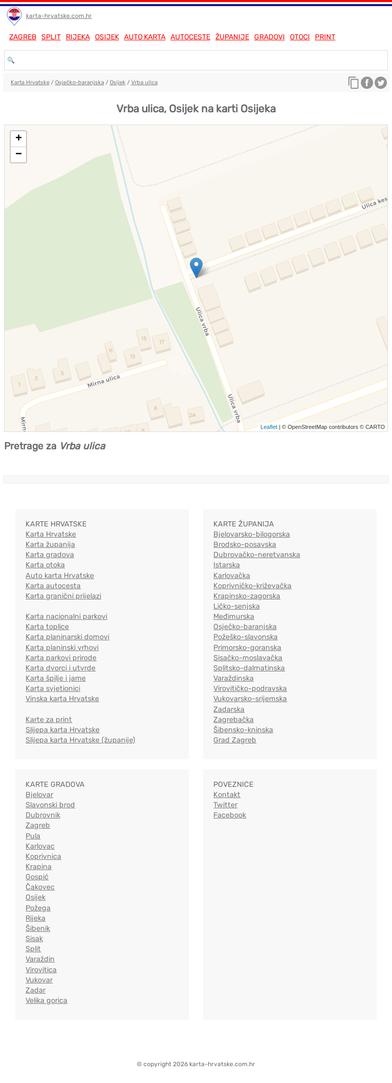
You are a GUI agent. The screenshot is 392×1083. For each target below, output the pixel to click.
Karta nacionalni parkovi (66, 616)
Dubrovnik (43, 815)
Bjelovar (39, 794)
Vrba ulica (144, 82)
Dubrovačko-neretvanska (256, 554)
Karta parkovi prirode (61, 658)
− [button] (18, 154)
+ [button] (18, 139)
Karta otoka (45, 565)
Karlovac (40, 846)
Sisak (34, 938)
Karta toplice (47, 626)
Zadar (35, 990)
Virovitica (41, 970)
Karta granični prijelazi (63, 596)
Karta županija (50, 544)
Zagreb (22, 37)
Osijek (107, 37)
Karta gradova (50, 554)
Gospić (37, 877)
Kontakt (226, 794)
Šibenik (38, 928)
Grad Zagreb (234, 740)
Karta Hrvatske (30, 82)
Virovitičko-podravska (250, 688)
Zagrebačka (233, 719)
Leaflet (268, 427)
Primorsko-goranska (247, 647)
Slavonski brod (50, 805)
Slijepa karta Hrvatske (63, 730)
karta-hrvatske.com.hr (59, 15)
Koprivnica (43, 856)
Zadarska (228, 709)
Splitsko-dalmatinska (249, 668)
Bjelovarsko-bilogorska (251, 534)
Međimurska (233, 616)
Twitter (225, 805)
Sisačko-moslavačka (247, 658)
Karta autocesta (53, 586)
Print (325, 37)
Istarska (226, 565)
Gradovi (269, 37)
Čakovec (40, 887)
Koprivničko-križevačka (252, 586)
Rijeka (78, 37)
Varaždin (40, 959)
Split (51, 37)
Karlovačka (231, 575)
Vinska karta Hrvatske (62, 698)
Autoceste (190, 37)
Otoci (300, 37)
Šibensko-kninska (243, 730)
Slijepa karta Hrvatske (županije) (80, 740)
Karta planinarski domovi (67, 637)
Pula (33, 836)
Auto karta (144, 37)
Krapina (39, 866)
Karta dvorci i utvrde (60, 668)
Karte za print (49, 719)
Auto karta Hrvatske (60, 575)
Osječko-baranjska (79, 82)
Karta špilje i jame (56, 678)
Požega (38, 908)
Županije (232, 37)
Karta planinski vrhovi (62, 647)
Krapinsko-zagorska (246, 596)
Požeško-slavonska (245, 637)
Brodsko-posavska (244, 544)
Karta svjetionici (53, 688)
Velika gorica (46, 1000)
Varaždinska (233, 678)
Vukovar (39, 980)
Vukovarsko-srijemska (250, 698)
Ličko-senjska (236, 606)
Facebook (229, 815)
